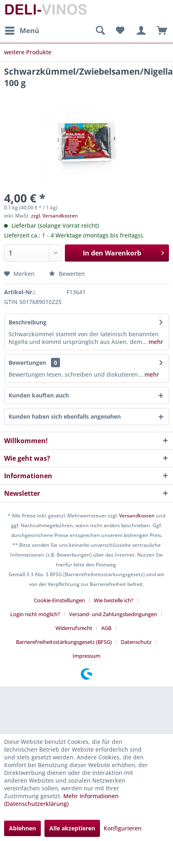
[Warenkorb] (160, 30)
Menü (22, 29)
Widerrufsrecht (73, 628)
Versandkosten (137, 515)
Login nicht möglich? (35, 614)
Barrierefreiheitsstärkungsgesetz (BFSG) (64, 642)
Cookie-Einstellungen (59, 600)
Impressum (86, 655)
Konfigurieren (123, 828)
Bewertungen (27, 362)
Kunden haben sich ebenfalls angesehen (65, 416)
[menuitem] (21, 30)
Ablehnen (22, 828)
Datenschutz (136, 642)
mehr (155, 342)
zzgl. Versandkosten (54, 215)
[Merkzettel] (120, 30)
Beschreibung (28, 322)
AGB (106, 628)
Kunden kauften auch (39, 395)
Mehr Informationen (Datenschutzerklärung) (61, 800)
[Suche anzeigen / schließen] (100, 30)
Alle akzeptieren (72, 828)
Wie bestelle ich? (113, 600)
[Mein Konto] (140, 30)
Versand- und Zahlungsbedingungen (113, 614)
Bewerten (67, 273)
